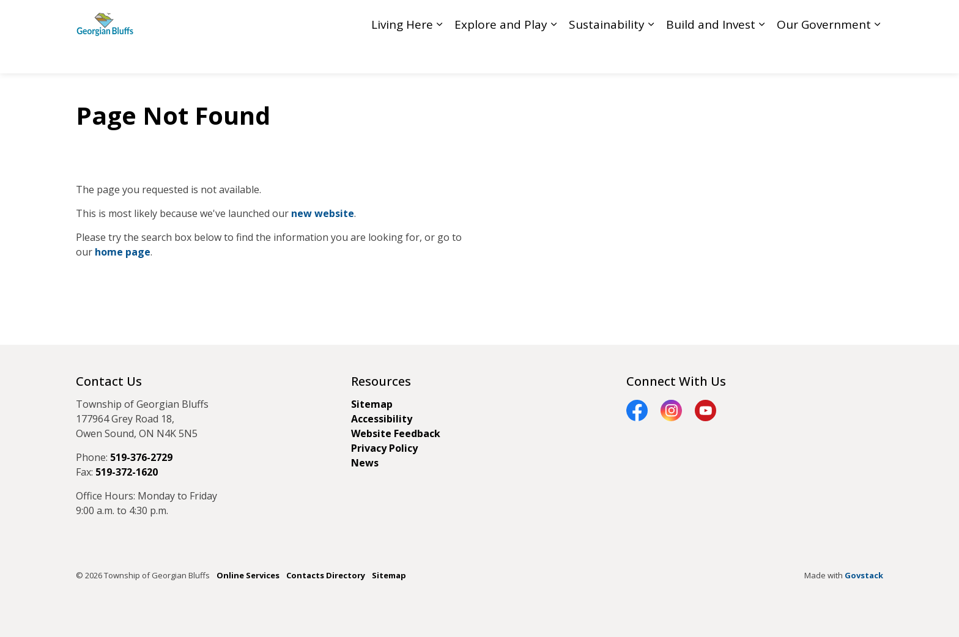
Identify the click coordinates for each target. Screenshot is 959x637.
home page (122, 252)
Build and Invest (710, 55)
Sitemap (372, 404)
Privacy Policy (384, 448)
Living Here (402, 55)
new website (322, 213)
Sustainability (607, 55)
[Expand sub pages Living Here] (439, 55)
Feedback (732, 18)
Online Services (248, 575)
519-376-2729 (141, 457)
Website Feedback (395, 433)
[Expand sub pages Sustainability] (651, 55)
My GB (834, 18)
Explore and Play (500, 55)
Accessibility (381, 418)
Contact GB (786, 18)
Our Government (824, 55)
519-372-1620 (126, 472)
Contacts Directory (325, 575)
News (365, 462)
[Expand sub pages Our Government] (877, 55)
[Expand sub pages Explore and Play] (553, 55)
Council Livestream (663, 18)
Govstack (864, 575)
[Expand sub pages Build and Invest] (761, 55)
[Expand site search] (871, 18)
